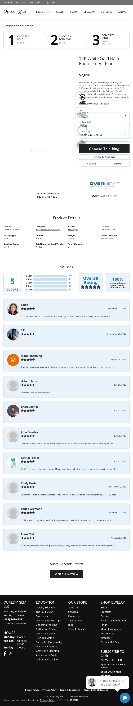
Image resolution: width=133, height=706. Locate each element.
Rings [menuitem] (104, 624)
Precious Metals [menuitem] (45, 637)
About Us (73, 607)
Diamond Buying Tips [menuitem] (48, 620)
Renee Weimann (31, 509)
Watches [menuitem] (105, 637)
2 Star (29, 286)
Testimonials (75, 620)
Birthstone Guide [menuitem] (46, 629)
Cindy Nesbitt (30, 483)
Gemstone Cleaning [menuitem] (47, 650)
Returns (117, 163)
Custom (74, 12)
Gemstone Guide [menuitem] (46, 633)
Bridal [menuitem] (104, 607)
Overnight (73, 229)
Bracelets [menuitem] (106, 611)
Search (20, 43)
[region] (39, 122)
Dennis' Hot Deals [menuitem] (111, 642)
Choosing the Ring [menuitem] (46, 624)
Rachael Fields (30, 457)
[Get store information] (14, 623)
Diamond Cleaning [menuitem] (46, 646)
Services (73, 611)
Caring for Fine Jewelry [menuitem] (49, 642)
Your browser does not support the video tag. (40, 99)
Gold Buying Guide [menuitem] (47, 659)
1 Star (29, 289)
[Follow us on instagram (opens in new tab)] (9, 654)
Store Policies (76, 629)
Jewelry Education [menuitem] (46, 607)
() (70, 275)
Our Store (106, 12)
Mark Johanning (31, 356)
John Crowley (29, 432)
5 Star (29, 275)
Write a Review (66, 574)
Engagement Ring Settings (19, 25)
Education (89, 12)
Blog (71, 624)
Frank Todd (28, 534)
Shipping (91, 163)
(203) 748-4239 (47, 196)
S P (23, 330)
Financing (73, 616)
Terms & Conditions (70, 689)
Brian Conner (29, 406)
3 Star (29, 282)
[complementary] (108, 687)
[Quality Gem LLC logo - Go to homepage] (16, 12)
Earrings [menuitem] (105, 616)
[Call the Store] (12, 619)
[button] (7, 2)
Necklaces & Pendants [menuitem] (113, 620)
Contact (122, 12)
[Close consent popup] (67, 700)
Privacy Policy (49, 689)
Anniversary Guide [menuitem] (46, 655)
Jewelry (60, 12)
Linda (24, 305)
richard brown (30, 381)
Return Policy (32, 689)
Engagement (43, 12)
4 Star (29, 279)
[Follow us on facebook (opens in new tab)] (4, 654)
